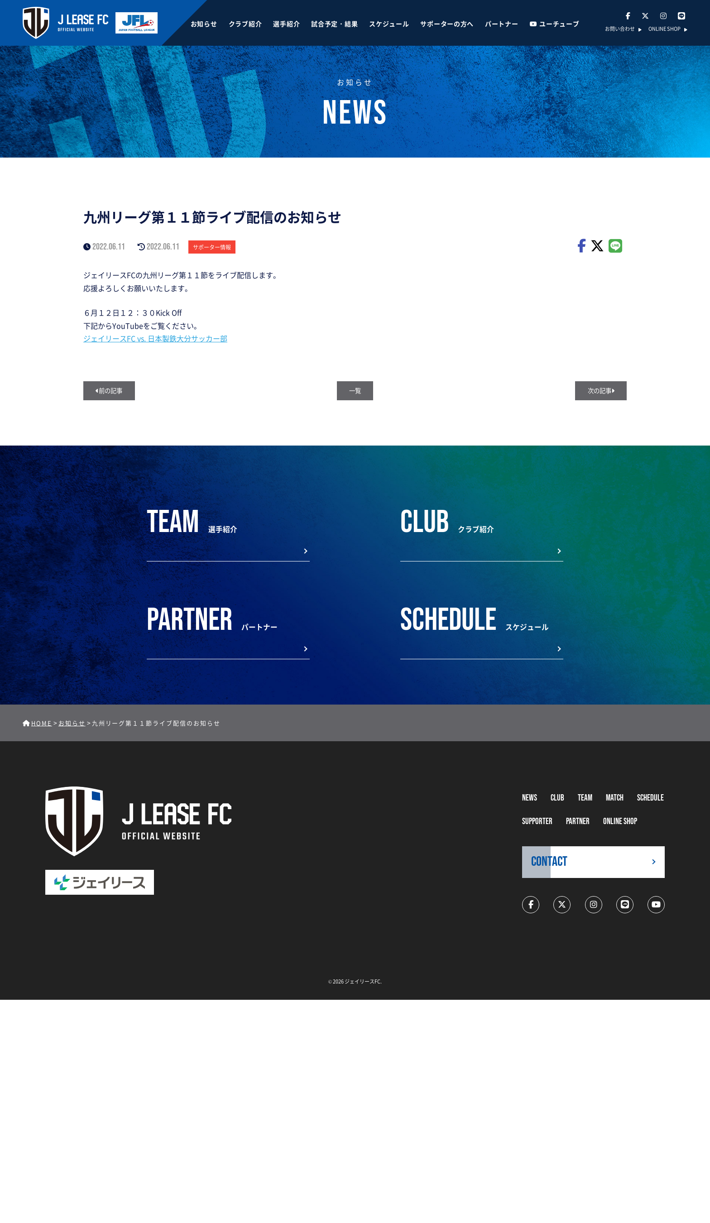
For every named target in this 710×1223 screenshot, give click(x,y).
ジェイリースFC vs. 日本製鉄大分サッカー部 (155, 338)
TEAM (585, 805)
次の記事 (599, 391)
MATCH (615, 805)
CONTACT (549, 869)
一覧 (355, 391)
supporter (537, 828)
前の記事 (111, 391)
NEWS (529, 805)
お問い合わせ (620, 29)
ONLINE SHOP (664, 29)
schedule (650, 805)
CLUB (557, 805)
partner (578, 828)
